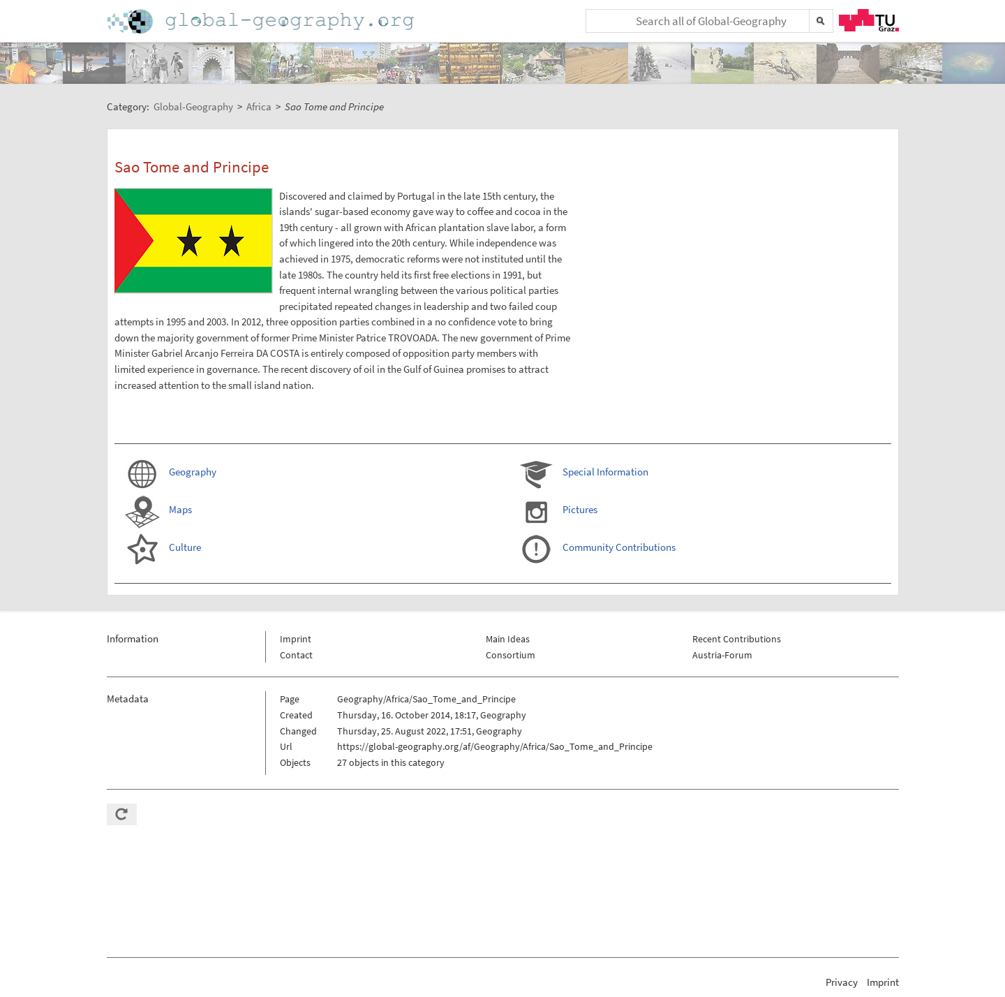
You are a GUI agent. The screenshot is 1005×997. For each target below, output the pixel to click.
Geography (192, 471)
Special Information (605, 471)
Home (262, 21)
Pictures (580, 509)
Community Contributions (619, 547)
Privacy (842, 982)
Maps (180, 509)
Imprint (295, 639)
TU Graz (869, 20)
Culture (185, 547)
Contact (296, 655)
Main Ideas (508, 639)
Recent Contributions (736, 639)
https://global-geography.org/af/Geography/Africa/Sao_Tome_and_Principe (495, 746)
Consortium (510, 655)
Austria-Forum (722, 655)
